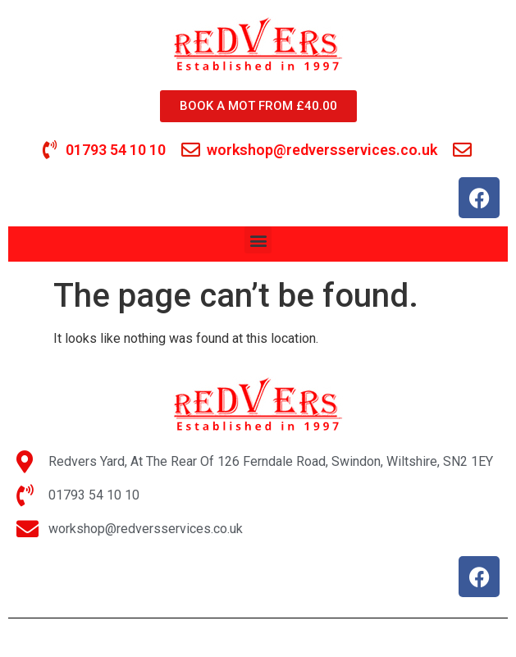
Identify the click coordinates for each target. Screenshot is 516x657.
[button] (258, 239)
